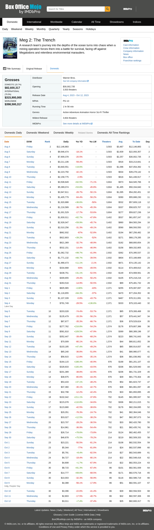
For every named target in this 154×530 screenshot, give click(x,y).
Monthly (41, 29)
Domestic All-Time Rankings (113, 132)
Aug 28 (7, 268)
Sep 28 (7, 427)
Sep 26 (7, 417)
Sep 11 (7, 341)
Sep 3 (7, 298)
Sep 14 (7, 356)
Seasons (78, 29)
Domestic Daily (13, 132)
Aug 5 (7, 152)
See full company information (76, 81)
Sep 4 (7, 303)
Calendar (77, 21)
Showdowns (117, 21)
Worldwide (56, 21)
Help (98, 514)
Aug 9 (7, 172)
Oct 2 (6, 447)
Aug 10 (7, 177)
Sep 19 (7, 382)
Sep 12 (7, 346)
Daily (5, 29)
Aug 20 (7, 227)
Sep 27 (7, 422)
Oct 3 (6, 452)
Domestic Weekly (63, 132)
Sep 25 (7, 412)
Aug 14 (7, 197)
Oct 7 (6, 473)
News (126, 54)
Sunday (30, 157)
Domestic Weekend (37, 132)
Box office (128, 57)
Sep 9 (7, 331)
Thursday (31, 177)
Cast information (131, 45)
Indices (137, 21)
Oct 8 (6, 478)
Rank (47, 141)
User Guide (69, 514)
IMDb (89, 519)
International (34, 21)
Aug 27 (7, 263)
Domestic (12, 21)
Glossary (57, 514)
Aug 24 (7, 247)
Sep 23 (7, 402)
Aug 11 (7, 182)
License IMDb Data (85, 514)
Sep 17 (7, 372)
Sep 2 (7, 293)
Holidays (91, 29)
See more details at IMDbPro (78, 123)
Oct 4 (6, 457)
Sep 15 (7, 362)
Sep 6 (7, 316)
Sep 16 (7, 367)
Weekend (16, 29)
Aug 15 (7, 202)
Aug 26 (7, 258)
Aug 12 (7, 187)
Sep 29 (7, 432)
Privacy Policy (67, 527)
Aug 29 (7, 273)
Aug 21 (7, 232)
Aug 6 (7, 157)
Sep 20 (7, 387)
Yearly (66, 29)
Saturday (31, 152)
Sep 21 (7, 392)
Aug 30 (7, 278)
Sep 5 (7, 311)
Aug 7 (7, 162)
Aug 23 (7, 242)
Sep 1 (7, 288)
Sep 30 (7, 437)
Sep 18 (7, 377)
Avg (121, 141)
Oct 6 (6, 468)
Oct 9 (6, 483)
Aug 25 (7, 252)
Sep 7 (7, 321)
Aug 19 (7, 222)
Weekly (29, 29)
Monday (30, 162)
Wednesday (32, 172)
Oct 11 (7, 496)
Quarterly (54, 29)
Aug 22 (7, 237)
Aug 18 (7, 217)
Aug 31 (7, 283)
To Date (136, 141)
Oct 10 (7, 491)
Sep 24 (7, 407)
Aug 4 (7, 146)
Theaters (106, 141)
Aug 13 (7, 192)
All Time (96, 21)
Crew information (131, 48)
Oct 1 (6, 442)
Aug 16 (7, 207)
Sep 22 (7, 397)
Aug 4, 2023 (69, 95)
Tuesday (31, 167)
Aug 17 (7, 212)
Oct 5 (6, 462)
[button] (133, 60)
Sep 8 (7, 326)
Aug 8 (7, 167)
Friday (30, 146)
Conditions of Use (47, 527)
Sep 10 (7, 336)
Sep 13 (7, 351)
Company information (133, 51)
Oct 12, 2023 (82, 95)
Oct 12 (7, 501)
